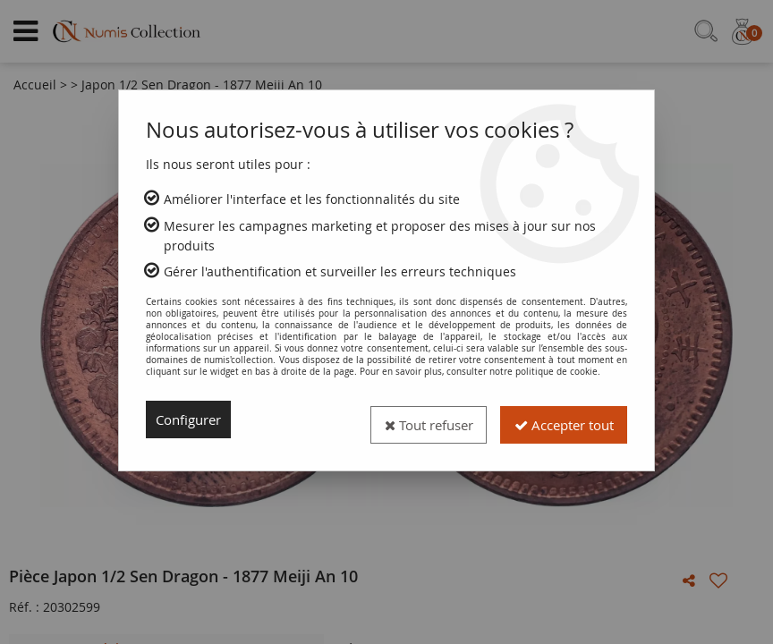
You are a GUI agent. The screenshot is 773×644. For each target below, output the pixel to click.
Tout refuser (411, 419)
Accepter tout (558, 419)
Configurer (192, 419)
